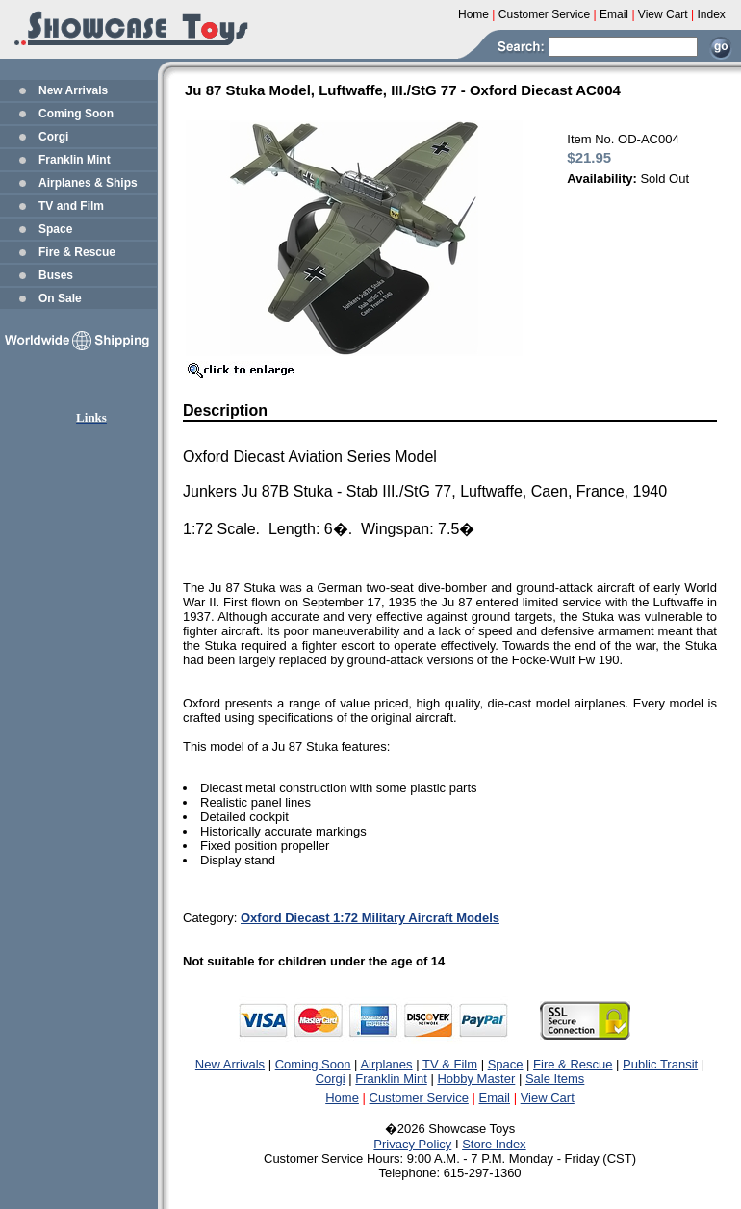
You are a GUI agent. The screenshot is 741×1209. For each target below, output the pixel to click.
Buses (55, 275)
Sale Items (554, 1078)
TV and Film (71, 206)
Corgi (53, 136)
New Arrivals (73, 90)
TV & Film (449, 1064)
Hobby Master (476, 1078)
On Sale (60, 298)
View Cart (548, 1098)
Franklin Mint (74, 160)
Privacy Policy (412, 1144)
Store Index (494, 1144)
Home (342, 1098)
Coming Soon (76, 113)
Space (55, 229)
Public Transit (660, 1064)
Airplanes (386, 1064)
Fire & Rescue (76, 252)
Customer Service (419, 1098)
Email (495, 1098)
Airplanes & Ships (88, 183)
